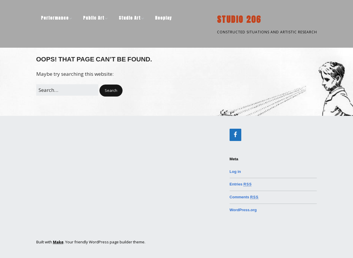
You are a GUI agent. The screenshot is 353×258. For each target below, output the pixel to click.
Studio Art (130, 18)
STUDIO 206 (239, 19)
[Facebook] (235, 135)
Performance (55, 18)
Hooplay (163, 18)
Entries (241, 184)
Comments (244, 197)
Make (58, 242)
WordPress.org (243, 210)
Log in (235, 171)
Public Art (93, 18)
